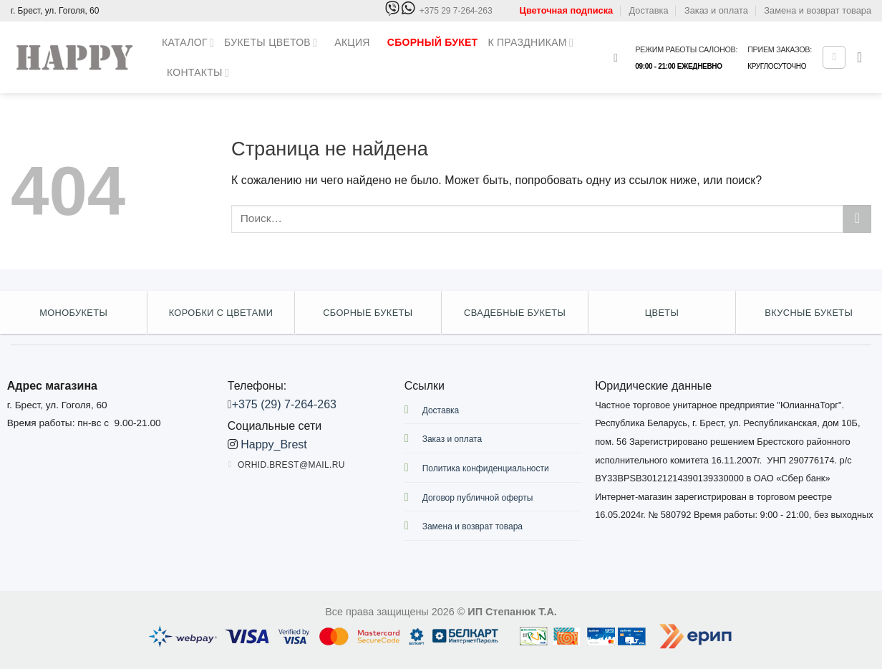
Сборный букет (432, 42)
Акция (351, 42)
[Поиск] (619, 58)
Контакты (198, 73)
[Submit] (857, 219)
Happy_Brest (274, 444)
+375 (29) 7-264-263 (284, 404)
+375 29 (456, 11)
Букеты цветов (270, 42)
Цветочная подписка (567, 10)
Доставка (649, 10)
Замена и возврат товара (817, 10)
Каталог (188, 42)
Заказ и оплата (716, 10)
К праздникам (530, 42)
